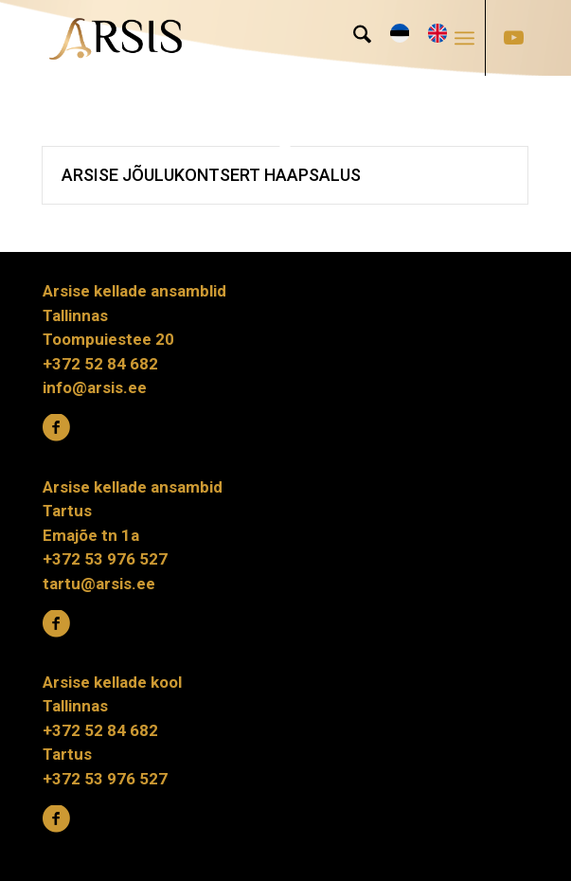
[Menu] (464, 38)
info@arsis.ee (95, 387)
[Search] (352, 38)
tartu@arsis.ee (99, 583)
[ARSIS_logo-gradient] (237, 38)
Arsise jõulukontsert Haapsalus (211, 175)
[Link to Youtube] (514, 38)
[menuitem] (352, 38)
